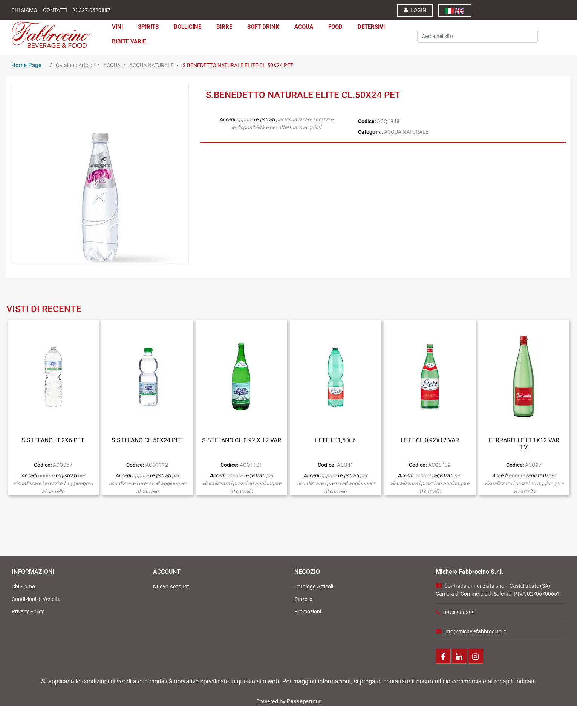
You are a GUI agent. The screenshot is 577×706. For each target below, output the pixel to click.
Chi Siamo (24, 10)
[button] (449, 26)
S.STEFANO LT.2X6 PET (52, 440)
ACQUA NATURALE (151, 65)
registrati (264, 119)
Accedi (227, 119)
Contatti (55, 10)
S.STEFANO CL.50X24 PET (147, 440)
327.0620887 (94, 10)
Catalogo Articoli (75, 65)
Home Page (26, 65)
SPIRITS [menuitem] (148, 26)
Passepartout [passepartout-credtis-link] (304, 701)
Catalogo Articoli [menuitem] (313, 587)
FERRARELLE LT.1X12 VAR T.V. (524, 444)
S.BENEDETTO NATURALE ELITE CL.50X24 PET (237, 65)
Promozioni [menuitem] (307, 611)
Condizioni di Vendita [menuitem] (36, 599)
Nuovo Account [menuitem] (171, 587)
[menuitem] (454, 10)
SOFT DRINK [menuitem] (263, 26)
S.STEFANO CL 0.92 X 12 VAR (241, 440)
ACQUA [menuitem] (303, 26)
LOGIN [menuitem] (415, 10)
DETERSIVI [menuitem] (371, 26)
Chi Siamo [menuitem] (23, 587)
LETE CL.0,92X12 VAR (430, 440)
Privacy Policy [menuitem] (28, 611)
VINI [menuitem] (117, 26)
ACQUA (112, 65)
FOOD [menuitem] (335, 26)
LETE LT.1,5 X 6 (335, 440)
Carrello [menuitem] (303, 599)
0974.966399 (459, 613)
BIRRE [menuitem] (224, 26)
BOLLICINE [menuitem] (187, 26)
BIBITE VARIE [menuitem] (129, 41)
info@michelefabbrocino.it (475, 631)
